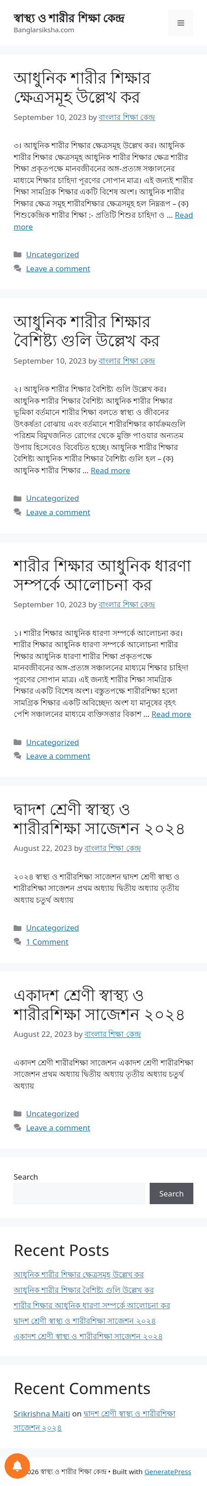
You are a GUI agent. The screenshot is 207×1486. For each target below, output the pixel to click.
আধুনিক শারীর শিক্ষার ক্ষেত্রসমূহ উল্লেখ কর (82, 87)
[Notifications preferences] (17, 1466)
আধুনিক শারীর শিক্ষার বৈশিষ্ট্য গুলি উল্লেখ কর (87, 330)
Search (26, 1176)
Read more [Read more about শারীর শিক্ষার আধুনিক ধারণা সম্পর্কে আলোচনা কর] (171, 714)
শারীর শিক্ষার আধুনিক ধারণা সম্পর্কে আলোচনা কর (102, 575)
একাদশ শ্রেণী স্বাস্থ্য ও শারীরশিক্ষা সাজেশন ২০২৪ (100, 1004)
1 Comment (47, 941)
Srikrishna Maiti (42, 1413)
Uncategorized (52, 254)
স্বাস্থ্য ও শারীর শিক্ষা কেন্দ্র (69, 17)
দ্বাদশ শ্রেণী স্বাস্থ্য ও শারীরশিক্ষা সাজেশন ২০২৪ (100, 818)
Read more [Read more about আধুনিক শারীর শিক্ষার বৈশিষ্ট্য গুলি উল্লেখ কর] (110, 470)
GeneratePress (167, 1471)
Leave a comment (58, 268)
